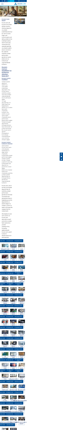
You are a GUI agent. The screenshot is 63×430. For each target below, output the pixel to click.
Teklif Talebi (13, 0)
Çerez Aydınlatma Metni (8, 418)
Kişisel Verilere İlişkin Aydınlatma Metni (12, 417)
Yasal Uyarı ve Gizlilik (8, 414)
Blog (8, 0)
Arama (4, 0)
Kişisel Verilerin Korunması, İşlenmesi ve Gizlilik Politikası (16, 416)
